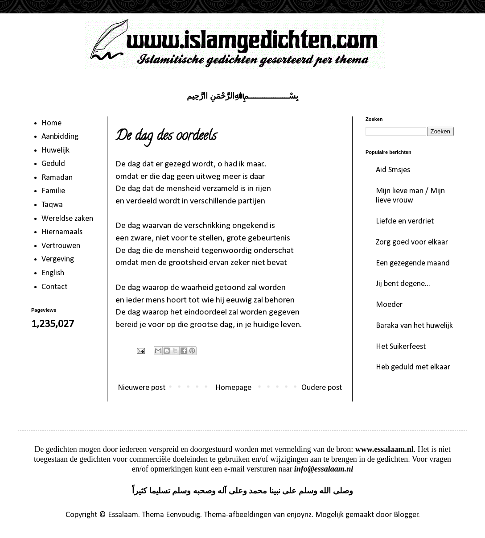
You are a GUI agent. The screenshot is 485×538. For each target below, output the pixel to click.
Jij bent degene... (403, 284)
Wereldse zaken (67, 219)
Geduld (53, 164)
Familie (53, 191)
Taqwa (52, 205)
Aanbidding (59, 136)
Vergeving (57, 259)
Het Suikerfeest (401, 347)
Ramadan (57, 178)
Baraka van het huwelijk (414, 326)
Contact (54, 287)
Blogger (406, 515)
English (52, 273)
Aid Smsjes (393, 170)
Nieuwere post (141, 388)
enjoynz (299, 515)
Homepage (233, 388)
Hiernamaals (61, 232)
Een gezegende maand (413, 263)
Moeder (389, 305)
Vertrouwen (60, 246)
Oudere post (321, 388)
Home (51, 123)
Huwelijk (55, 150)
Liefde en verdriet (405, 221)
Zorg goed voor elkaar (412, 242)
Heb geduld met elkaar (413, 367)
